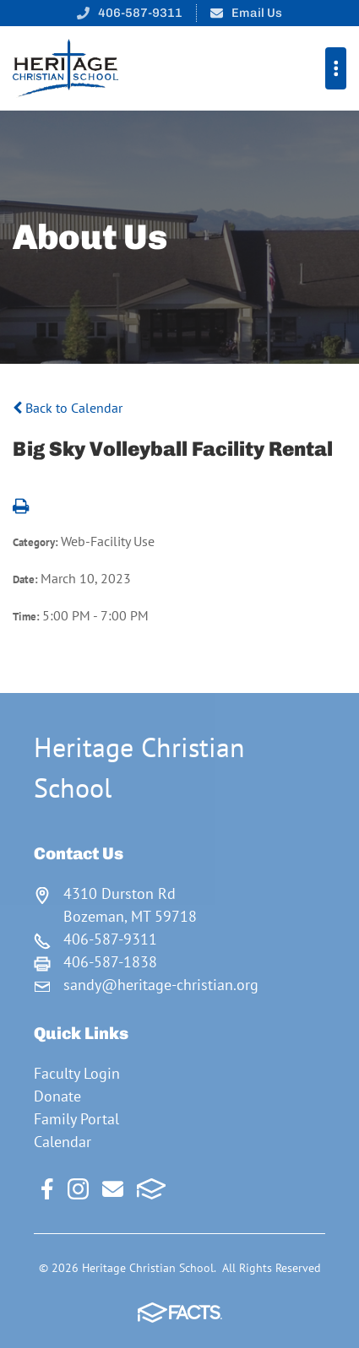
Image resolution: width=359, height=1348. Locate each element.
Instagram (78, 1188)
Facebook (47, 1188)
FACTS (151, 1188)
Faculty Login (77, 1073)
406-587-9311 (140, 12)
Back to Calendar (67, 407)
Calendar (62, 1141)
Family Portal (76, 1119)
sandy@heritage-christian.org (160, 984)
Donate (57, 1096)
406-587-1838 (110, 962)
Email (112, 1188)
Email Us (256, 12)
